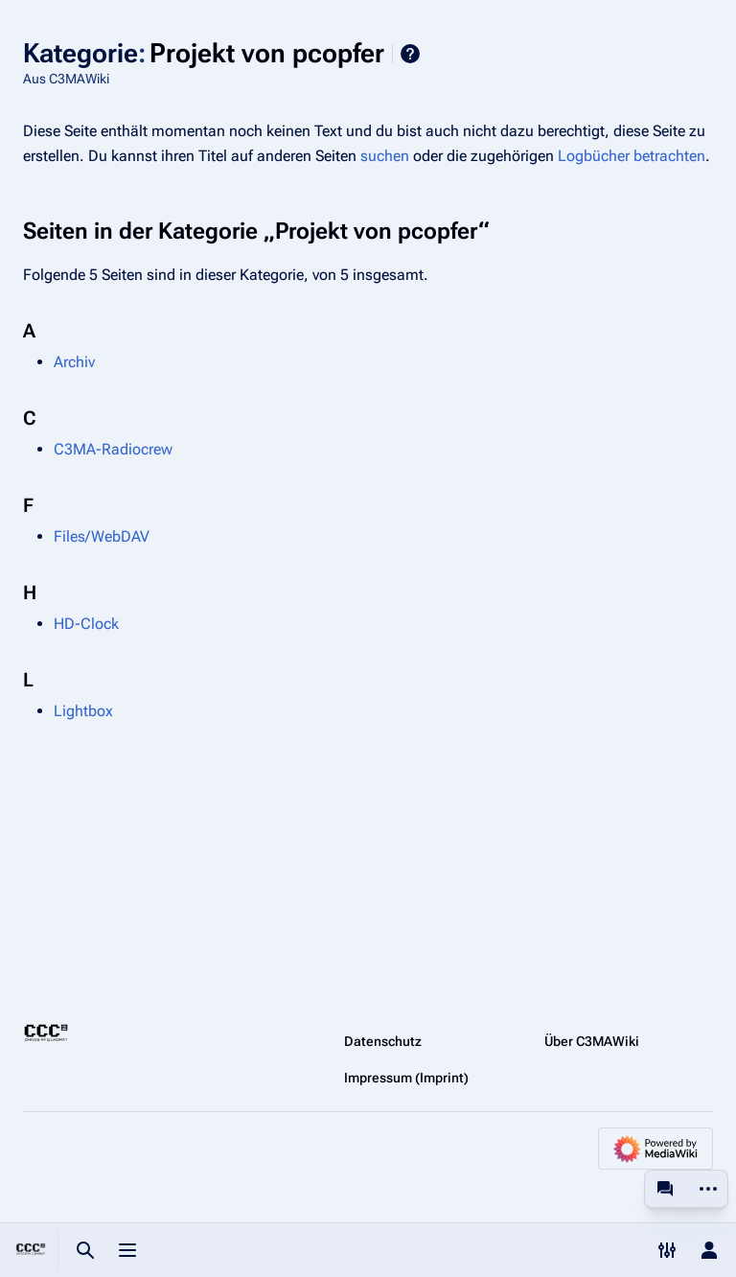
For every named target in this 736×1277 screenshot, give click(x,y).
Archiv (74, 362)
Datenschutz (383, 1041)
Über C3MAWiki (591, 1041)
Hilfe (410, 53)
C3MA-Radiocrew (113, 449)
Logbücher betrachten (631, 156)
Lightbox (83, 711)
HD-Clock (86, 624)
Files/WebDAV (102, 536)
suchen (384, 156)
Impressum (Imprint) (406, 1077)
